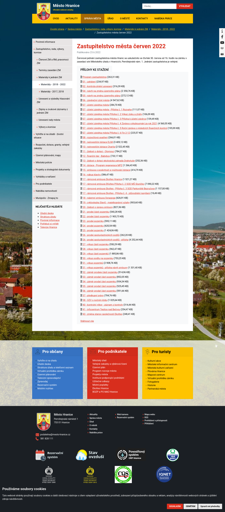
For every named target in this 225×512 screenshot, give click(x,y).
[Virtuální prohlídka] (222, 54)
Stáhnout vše (87, 321)
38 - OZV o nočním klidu (95, 300)
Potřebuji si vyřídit (49, 223)
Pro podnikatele (43, 183)
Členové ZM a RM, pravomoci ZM (53, 61)
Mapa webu (150, 414)
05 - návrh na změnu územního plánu (101, 95)
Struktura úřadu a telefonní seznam (56, 367)
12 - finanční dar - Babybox (96, 156)
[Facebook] (222, 37)
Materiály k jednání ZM (136, 29)
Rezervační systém (47, 385)
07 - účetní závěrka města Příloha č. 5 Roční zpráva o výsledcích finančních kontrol (125, 128)
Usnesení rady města (48, 120)
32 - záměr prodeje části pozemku (100, 272)
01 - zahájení (89, 81)
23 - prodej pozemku (93, 221)
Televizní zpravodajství (49, 378)
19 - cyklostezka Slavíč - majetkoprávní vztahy (106, 202)
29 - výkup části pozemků (96, 253)
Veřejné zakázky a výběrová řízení (110, 364)
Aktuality (71, 18)
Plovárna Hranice (156, 371)
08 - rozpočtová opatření (95, 137)
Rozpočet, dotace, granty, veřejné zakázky (51, 146)
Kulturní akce (154, 360)
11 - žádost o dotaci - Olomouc (98, 151)
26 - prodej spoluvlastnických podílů (101, 235)
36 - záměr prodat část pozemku (99, 290)
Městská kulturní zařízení (160, 367)
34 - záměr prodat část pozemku (99, 281)
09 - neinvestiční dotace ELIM (98, 142)
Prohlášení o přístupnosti (156, 420)
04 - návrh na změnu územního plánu (101, 91)
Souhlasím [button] (175, 506)
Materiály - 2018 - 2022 (163, 29)
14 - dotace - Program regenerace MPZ (102, 165)
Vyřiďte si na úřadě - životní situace (49, 136)
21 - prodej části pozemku (96, 211)
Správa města (92, 18)
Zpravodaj (43, 381)
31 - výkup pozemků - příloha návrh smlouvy (105, 267)
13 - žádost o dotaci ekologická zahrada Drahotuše (109, 160)
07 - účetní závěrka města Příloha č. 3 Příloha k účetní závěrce (114, 119)
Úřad (111, 18)
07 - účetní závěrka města (96, 105)
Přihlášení (149, 423)
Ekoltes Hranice (101, 388)
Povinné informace (44, 42)
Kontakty (142, 18)
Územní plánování (47, 374)
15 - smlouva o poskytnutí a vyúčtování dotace (106, 170)
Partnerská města (157, 388)
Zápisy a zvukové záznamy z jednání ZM (52, 111)
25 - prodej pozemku (93, 230)
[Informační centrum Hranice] (222, 31)
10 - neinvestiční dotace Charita (99, 146)
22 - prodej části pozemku (96, 216)
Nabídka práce (163, 18)
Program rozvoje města (104, 371)
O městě (125, 18)
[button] (184, 6)
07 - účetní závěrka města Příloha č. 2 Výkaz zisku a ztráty (112, 114)
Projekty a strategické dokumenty (52, 169)
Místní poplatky (100, 384)
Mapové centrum (156, 374)
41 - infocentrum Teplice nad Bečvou (101, 309)
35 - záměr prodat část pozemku (99, 286)
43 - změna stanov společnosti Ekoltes (102, 314)
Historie (152, 385)
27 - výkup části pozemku (96, 244)
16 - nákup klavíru (92, 174)
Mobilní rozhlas (45, 388)
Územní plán (99, 367)
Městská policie (43, 162)
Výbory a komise (46, 127)
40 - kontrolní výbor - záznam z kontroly (103, 304)
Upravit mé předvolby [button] (210, 506)
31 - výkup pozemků (93, 263)
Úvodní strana (57, 29)
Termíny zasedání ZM (49, 70)
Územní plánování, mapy (47, 155)
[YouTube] (222, 43)
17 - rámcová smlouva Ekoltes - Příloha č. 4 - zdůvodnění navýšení (116, 193)
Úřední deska (47, 213)
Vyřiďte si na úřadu (47, 360)
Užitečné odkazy (101, 381)
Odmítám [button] (190, 506)
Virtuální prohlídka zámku (51, 371)
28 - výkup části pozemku (96, 249)
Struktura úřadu (48, 216)
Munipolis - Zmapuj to (46, 198)
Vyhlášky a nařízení (44, 176)
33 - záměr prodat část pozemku (99, 277)
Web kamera (122, 414)
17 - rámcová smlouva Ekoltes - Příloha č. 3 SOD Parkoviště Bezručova (119, 188)
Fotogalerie (153, 381)
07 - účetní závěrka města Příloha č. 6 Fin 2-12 (106, 132)
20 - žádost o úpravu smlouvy (98, 207)
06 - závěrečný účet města (96, 100)
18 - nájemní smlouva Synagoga (99, 198)
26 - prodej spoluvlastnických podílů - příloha (105, 239)
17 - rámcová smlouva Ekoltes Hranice (102, 179)
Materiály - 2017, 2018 (51, 91)
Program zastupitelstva (95, 77)
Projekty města (100, 374)
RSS (146, 417)
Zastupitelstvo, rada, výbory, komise (103, 29)
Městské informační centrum (162, 364)
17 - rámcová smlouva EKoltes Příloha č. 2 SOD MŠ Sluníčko (113, 184)
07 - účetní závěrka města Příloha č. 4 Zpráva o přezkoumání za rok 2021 (120, 123)
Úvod (57, 18)
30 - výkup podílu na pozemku (98, 258)
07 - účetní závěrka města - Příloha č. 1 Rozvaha (107, 109)
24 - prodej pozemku (93, 225)
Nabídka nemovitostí (45, 191)
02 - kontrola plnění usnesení (97, 86)
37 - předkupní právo (93, 295)
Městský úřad (99, 360)
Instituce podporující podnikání (108, 377)
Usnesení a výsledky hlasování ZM (53, 100)
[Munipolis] (222, 48)
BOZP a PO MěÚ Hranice (105, 391)
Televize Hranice (48, 227)
